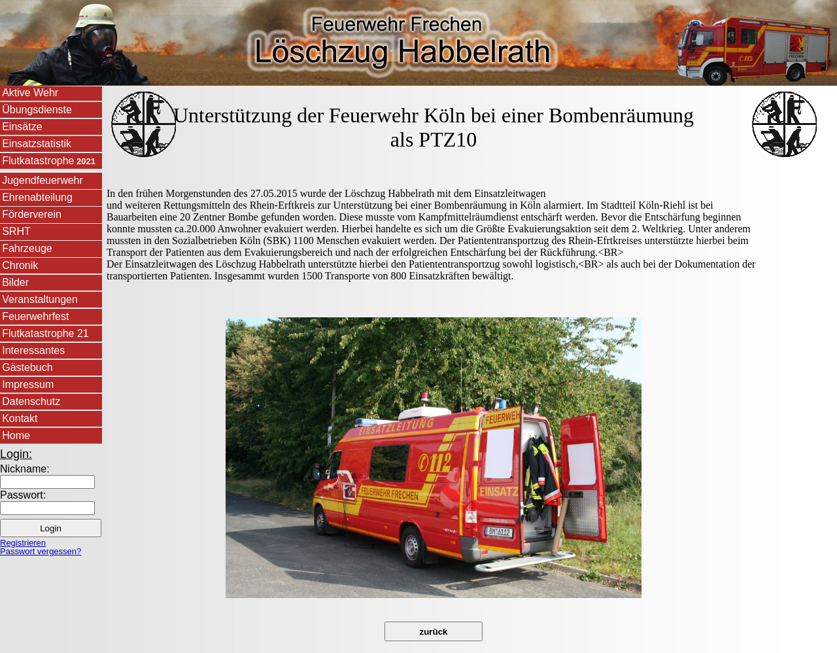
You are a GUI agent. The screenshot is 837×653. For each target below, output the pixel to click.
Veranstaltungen (40, 299)
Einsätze (22, 126)
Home (16, 435)
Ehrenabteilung (37, 197)
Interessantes (33, 350)
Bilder (15, 282)
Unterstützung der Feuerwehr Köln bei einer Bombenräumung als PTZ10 (433, 127)
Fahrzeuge (27, 248)
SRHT (16, 231)
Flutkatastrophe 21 (45, 333)
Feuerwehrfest (35, 316)
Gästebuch (27, 367)
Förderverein (31, 214)
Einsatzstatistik (36, 143)
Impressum (28, 384)
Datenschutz (31, 401)
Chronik (20, 265)
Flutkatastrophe (48, 160)
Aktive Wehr (30, 92)
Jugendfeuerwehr (42, 180)
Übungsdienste (37, 109)
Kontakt (19, 418)
